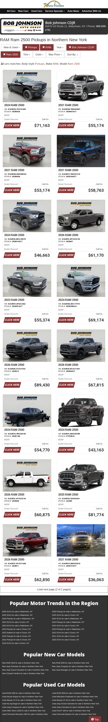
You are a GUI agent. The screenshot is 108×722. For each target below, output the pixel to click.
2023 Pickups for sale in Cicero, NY (16, 629)
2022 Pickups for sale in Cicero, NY (16, 636)
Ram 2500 (10, 54)
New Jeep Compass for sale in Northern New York (72, 666)
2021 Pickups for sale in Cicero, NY (16, 640)
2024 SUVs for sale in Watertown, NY (67, 619)
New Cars (23, 11)
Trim (26, 54)
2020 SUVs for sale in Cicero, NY (65, 640)
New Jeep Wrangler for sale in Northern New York (72, 670)
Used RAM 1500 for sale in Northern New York (21, 693)
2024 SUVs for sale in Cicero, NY (15, 622)
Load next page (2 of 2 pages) (54, 589)
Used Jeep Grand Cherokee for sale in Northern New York (75, 704)
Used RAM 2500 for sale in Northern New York (71, 693)
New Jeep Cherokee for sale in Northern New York (22, 666)
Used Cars (36, 11)
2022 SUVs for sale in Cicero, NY (65, 633)
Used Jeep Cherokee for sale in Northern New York (73, 707)
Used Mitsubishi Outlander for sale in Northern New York (75, 697)
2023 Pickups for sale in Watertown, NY (68, 629)
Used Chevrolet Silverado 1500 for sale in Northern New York (25, 714)
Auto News (73, 11)
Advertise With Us (91, 11)
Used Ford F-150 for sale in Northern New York (71, 711)
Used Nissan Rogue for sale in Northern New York (22, 697)
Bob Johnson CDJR (81, 47)
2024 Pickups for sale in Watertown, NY (68, 622)
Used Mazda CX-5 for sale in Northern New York (21, 700)
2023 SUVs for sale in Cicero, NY (65, 626)
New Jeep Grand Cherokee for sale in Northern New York (25, 670)
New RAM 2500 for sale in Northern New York (70, 663)
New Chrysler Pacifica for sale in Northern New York (23, 673)
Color (39, 54)
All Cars (11, 11)
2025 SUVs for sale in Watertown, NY (17, 615)
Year (60, 47)
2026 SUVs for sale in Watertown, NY (17, 612)
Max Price (55, 54)
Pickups (31, 47)
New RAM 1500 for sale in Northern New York (20, 663)
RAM (46, 47)
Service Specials (55, 11)
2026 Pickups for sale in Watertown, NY (68, 612)
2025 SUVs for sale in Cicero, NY (65, 615)
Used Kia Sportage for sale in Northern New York (22, 704)
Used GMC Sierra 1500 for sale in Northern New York (23, 711)
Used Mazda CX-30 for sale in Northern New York (72, 700)
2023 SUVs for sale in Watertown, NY (17, 626)
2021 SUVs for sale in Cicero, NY (65, 636)
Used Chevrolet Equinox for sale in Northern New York (74, 714)
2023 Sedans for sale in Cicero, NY (16, 633)
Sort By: (72, 54)
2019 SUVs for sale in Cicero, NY (15, 643)
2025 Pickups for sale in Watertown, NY (18, 619)
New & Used (12, 47)
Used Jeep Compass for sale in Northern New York (22, 707)
